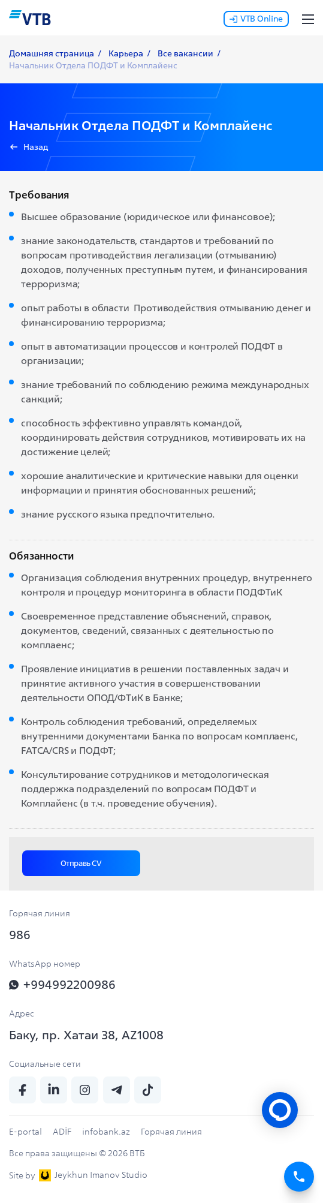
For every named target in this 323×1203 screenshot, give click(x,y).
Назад (35, 147)
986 (20, 934)
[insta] (84, 1089)
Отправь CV (81, 863)
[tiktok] (147, 1089)
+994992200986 (62, 984)
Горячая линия (171, 1131)
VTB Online (256, 18)
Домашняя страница (51, 53)
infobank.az (106, 1131)
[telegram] (116, 1089)
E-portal (25, 1131)
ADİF (62, 1131)
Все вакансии (185, 53)
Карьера (125, 53)
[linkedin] (53, 1089)
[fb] (22, 1089)
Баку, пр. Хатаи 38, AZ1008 (86, 1034)
